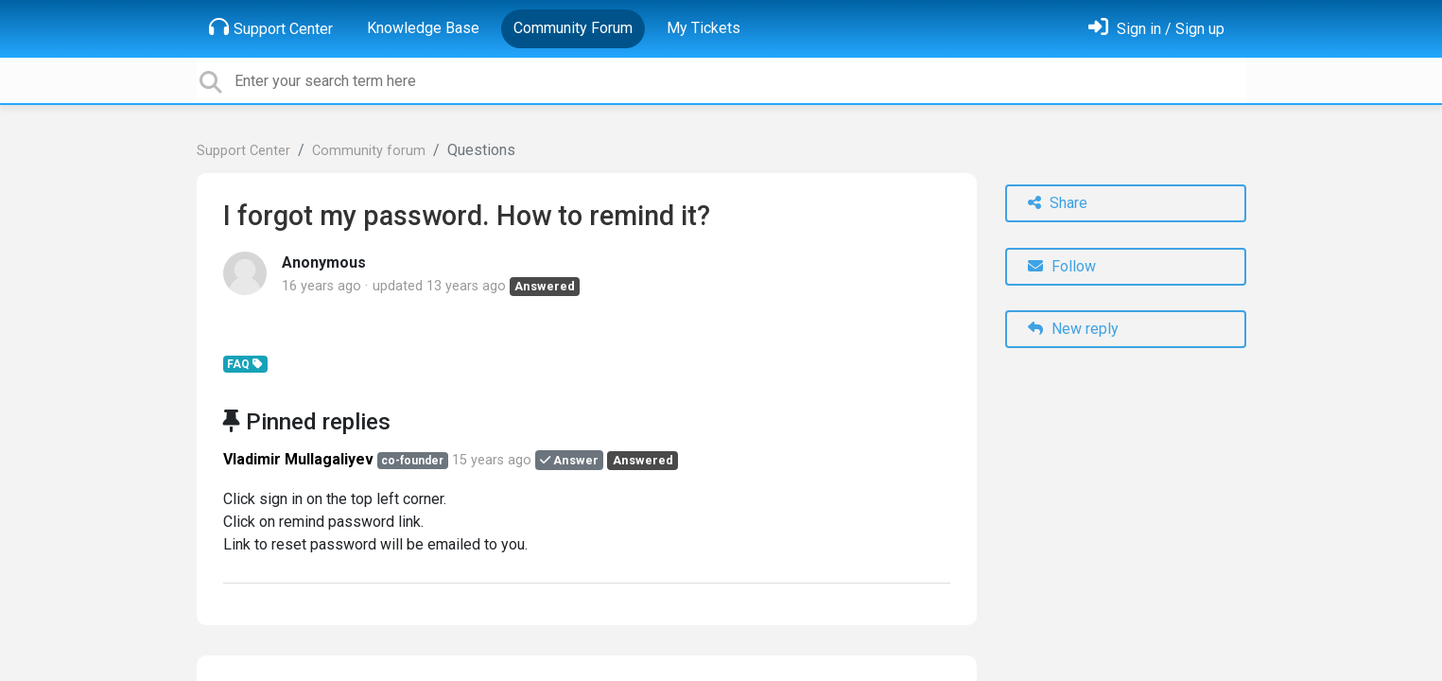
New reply (1073, 329)
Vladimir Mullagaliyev (298, 459)
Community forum (369, 151)
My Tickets (703, 28)
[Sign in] (1156, 28)
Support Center (271, 27)
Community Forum (573, 28)
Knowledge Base (423, 28)
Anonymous (324, 262)
